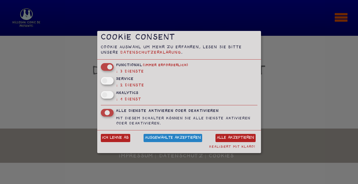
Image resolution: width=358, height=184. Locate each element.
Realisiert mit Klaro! (232, 147)
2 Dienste (130, 86)
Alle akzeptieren (235, 138)
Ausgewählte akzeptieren (173, 138)
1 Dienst (129, 100)
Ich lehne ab (115, 138)
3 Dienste (130, 72)
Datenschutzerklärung (151, 53)
